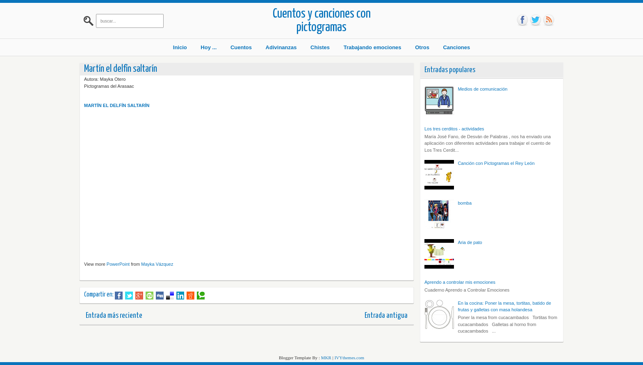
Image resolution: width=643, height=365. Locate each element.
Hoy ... (209, 47)
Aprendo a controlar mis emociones (459, 282)
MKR (326, 357)
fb (522, 20)
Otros (422, 47)
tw (535, 20)
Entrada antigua (386, 315)
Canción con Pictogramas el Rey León (496, 163)
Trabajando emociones (372, 47)
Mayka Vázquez (157, 264)
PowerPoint (118, 264)
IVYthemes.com (349, 357)
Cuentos (241, 47)
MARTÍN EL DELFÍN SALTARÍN (117, 105)
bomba (465, 203)
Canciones (456, 47)
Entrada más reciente (114, 315)
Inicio (180, 47)
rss (548, 20)
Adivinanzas (281, 47)
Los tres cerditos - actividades (454, 128)
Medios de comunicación (482, 89)
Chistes (320, 47)
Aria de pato (470, 242)
